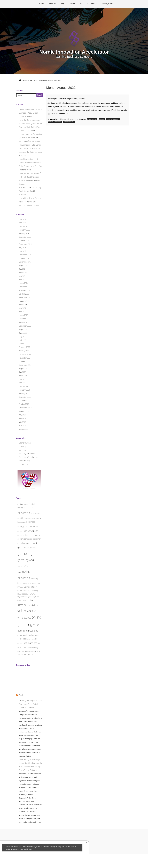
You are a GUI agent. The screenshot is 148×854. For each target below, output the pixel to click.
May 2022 (22, 337)
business (101, 119)
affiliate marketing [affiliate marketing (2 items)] (25, 504)
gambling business (69, 121)
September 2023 (25, 297)
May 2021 (22, 379)
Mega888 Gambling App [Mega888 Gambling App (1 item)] (25, 597)
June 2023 (23, 305)
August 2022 (24, 329)
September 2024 (25, 262)
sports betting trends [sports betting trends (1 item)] (24, 651)
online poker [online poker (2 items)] (34, 635)
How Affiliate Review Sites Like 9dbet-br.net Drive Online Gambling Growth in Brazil (30, 201)
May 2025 (22, 251)
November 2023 (25, 290)
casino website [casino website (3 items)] (31, 531)
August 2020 (24, 411)
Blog (62, 4)
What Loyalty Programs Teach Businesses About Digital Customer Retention (30, 112)
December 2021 (25, 354)
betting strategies (92, 119)
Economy (22, 446)
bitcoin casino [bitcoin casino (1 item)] (30, 508)
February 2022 (24, 347)
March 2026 (23, 226)
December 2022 (25, 326)
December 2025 (25, 237)
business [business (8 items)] (24, 513)
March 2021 (23, 386)
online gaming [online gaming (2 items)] (23, 635)
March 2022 (23, 344)
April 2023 (22, 312)
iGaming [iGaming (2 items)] (27, 587)
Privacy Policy (108, 4)
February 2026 (24, 230)
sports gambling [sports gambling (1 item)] (35, 651)
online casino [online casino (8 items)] (27, 610)
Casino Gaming (25, 443)
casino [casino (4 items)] (28, 526)
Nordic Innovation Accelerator (74, 51)
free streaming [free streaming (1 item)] (31, 548)
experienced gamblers (113, 119)
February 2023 (24, 319)
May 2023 (22, 308)
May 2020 (22, 422)
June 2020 (23, 418)
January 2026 (24, 233)
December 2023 (25, 287)
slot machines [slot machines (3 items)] (30, 643)
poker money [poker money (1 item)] (31, 639)
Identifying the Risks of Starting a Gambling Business (76, 98)
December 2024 (25, 255)
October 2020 (24, 404)
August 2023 (24, 301)
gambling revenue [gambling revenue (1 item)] (32, 583)
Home (41, 4)
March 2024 (23, 283)
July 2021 (22, 372)
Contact (72, 4)
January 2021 (24, 393)
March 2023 (23, 315)
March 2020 (23, 429)
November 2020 (25, 401)
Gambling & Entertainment (29, 457)
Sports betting (24, 461)
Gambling (60, 119)
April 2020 (22, 425)
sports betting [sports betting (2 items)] (32, 647)
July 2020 (22, 415)
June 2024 (23, 273)
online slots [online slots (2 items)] (22, 639)
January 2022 (24, 351)
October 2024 (24, 258)
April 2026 (22, 223)
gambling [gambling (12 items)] (25, 553)
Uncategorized (24, 464)
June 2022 (23, 333)
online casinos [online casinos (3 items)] (24, 617)
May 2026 (22, 219)
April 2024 (22, 280)
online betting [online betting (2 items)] (32, 605)
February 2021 (24, 390)
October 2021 (24, 361)
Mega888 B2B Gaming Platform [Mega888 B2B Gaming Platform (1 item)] (27, 594)
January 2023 (24, 322)
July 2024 (22, 269)
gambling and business (54, 121)
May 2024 (22, 276)
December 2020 (25, 397)
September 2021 (25, 365)
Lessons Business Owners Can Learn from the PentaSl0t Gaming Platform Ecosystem (30, 137)
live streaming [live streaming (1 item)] (34, 591)
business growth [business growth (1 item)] (22, 522)
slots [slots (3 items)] (23, 647)
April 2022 (22, 340)
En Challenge (92, 4)
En (81, 4)
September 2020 (25, 408)
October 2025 (24, 241)
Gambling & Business (71, 119)
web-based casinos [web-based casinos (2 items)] (25, 654)
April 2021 (22, 383)
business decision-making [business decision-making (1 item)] (33, 518)
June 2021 (23, 376)
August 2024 (24, 265)
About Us (52, 4)
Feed (21, 695)
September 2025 (25, 244)
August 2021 (24, 369)
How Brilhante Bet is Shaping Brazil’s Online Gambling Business (30, 191)
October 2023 (24, 294)
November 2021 (25, 358)
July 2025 (22, 248)
